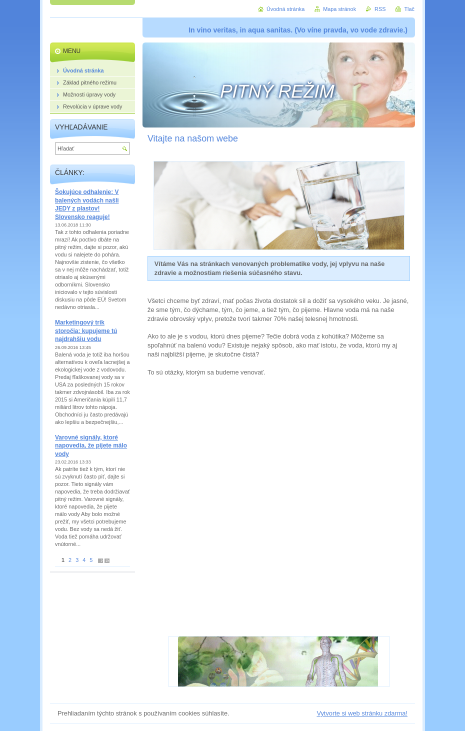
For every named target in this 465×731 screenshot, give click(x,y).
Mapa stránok (339, 9)
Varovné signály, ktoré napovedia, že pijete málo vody (91, 446)
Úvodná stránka (285, 9)
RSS (380, 9)
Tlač (409, 9)
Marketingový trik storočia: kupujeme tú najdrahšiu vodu (86, 330)
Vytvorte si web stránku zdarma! (362, 713)
